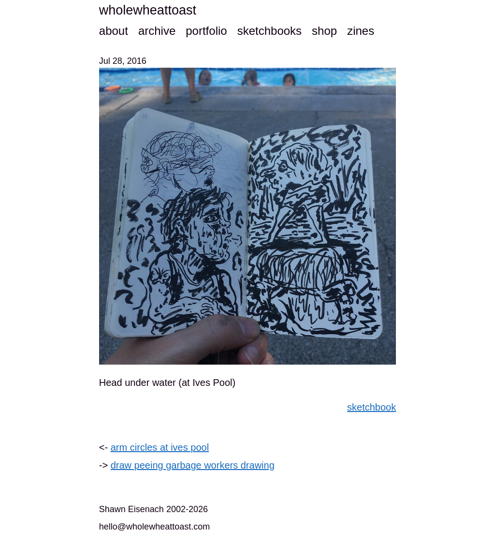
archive (156, 30)
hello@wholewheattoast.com (154, 526)
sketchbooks (269, 30)
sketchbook (371, 407)
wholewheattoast (147, 10)
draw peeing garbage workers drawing (193, 465)
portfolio (206, 30)
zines (360, 30)
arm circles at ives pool (160, 447)
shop (324, 30)
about (113, 30)
